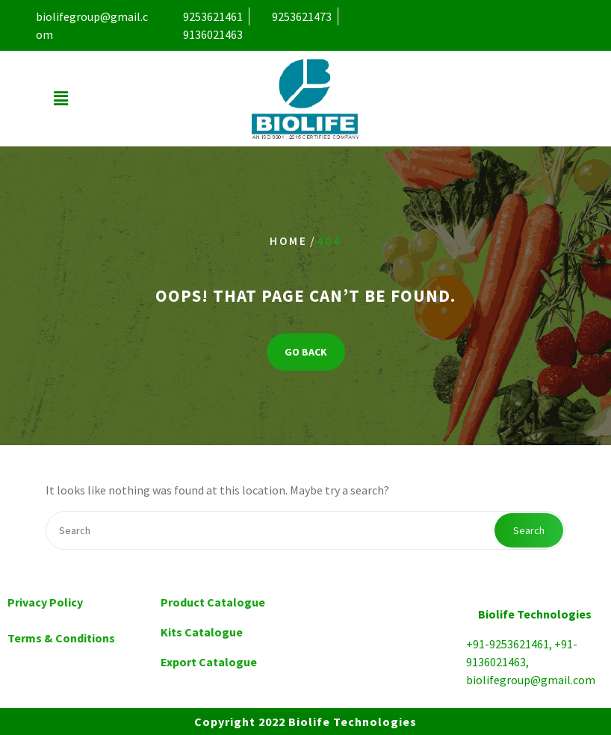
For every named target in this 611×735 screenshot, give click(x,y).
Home (289, 242)
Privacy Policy (45, 602)
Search (529, 530)
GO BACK (306, 352)
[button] (61, 99)
